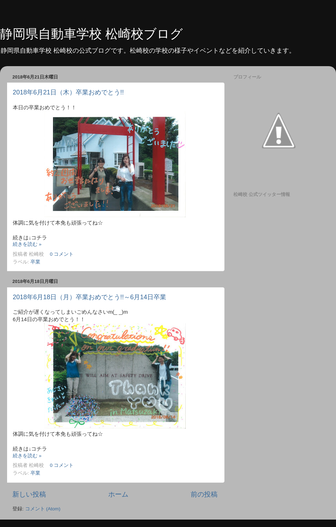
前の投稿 (204, 494)
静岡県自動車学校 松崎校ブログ (91, 34)
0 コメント (62, 254)
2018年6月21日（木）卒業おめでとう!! (68, 92)
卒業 (35, 262)
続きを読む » (27, 244)
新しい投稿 (29, 494)
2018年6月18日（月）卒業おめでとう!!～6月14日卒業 (89, 297)
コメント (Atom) (42, 508)
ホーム (118, 494)
